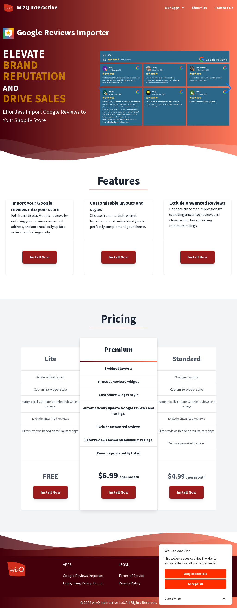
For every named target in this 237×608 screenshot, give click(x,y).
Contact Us (223, 7)
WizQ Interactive (30, 8)
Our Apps (174, 7)
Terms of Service (131, 575)
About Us (199, 7)
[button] (229, 88)
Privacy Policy (129, 583)
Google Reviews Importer (83, 575)
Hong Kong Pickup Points (83, 583)
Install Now (39, 257)
